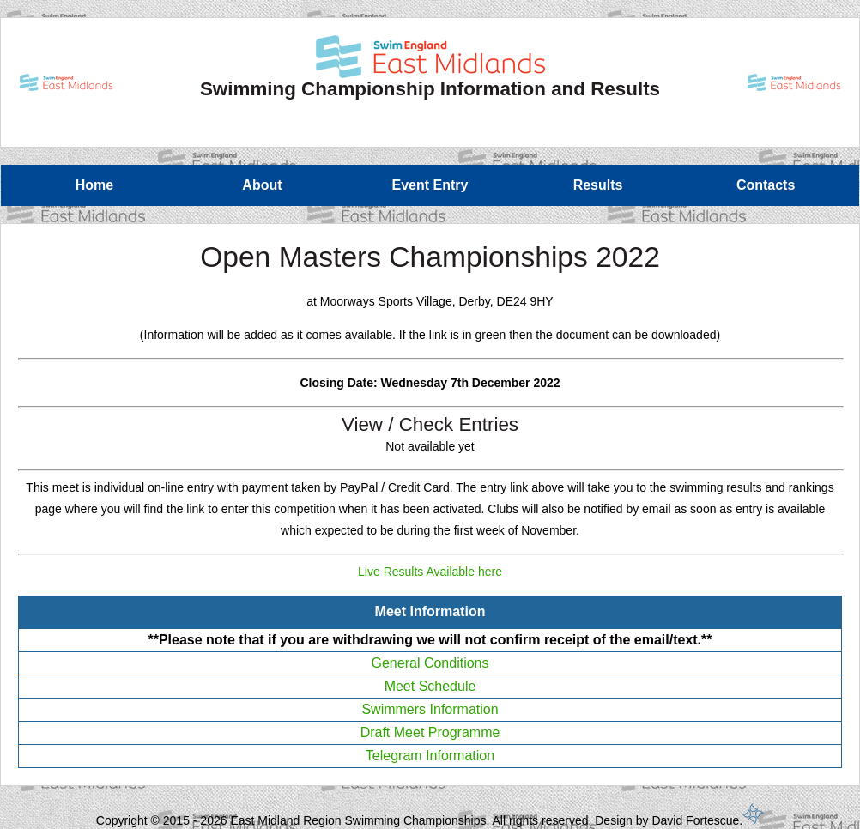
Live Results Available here (430, 571)
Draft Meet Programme (430, 732)
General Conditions (430, 663)
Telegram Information (430, 755)
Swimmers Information (429, 709)
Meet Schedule (430, 686)
